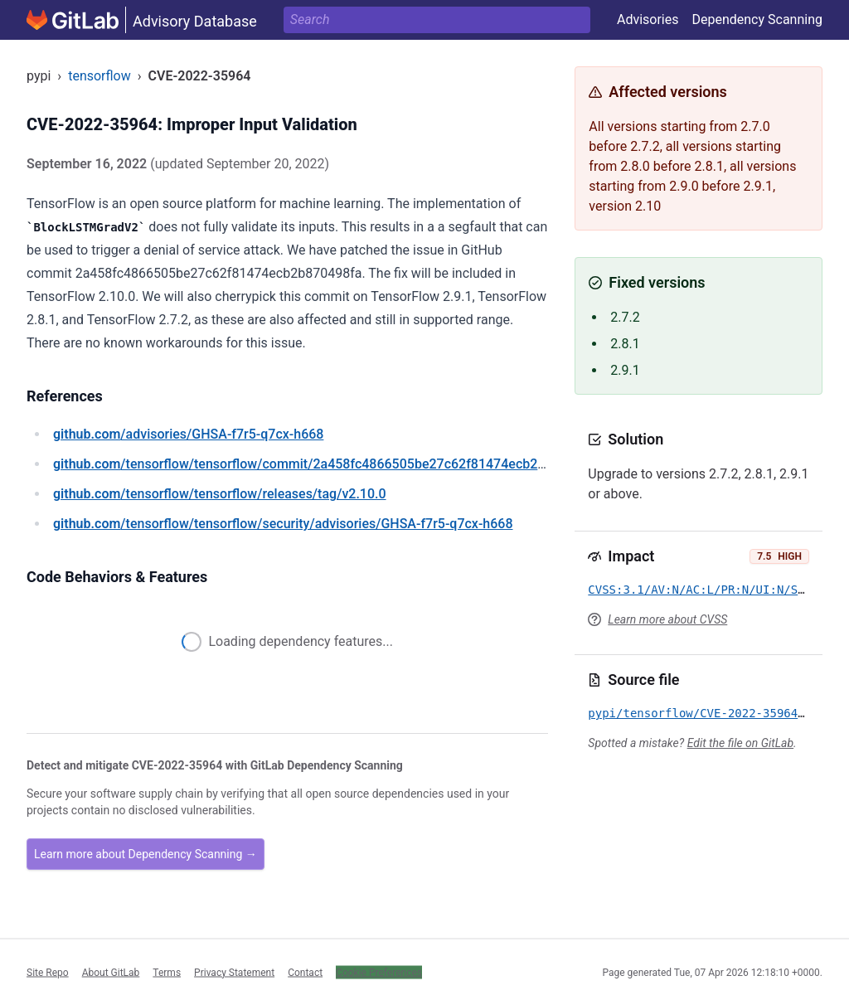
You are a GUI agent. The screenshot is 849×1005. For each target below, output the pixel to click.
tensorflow (99, 76)
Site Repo (48, 972)
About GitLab (111, 972)
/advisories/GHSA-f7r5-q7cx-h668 (188, 434)
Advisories (648, 19)
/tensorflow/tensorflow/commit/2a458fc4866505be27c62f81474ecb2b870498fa (327, 464)
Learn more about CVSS (667, 619)
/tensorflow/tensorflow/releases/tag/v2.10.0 (219, 494)
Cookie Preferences (379, 972)
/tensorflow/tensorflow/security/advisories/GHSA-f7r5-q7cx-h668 (283, 524)
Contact (305, 972)
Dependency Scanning (756, 19)
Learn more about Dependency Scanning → (145, 854)
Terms (167, 972)
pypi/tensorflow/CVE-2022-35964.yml (707, 713)
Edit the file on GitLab (740, 743)
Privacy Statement (234, 972)
